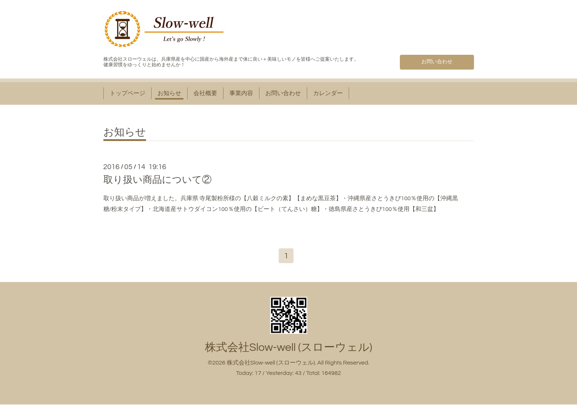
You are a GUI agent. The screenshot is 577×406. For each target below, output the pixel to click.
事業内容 (241, 93)
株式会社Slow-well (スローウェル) (288, 348)
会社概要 (205, 93)
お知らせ (169, 93)
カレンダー (328, 93)
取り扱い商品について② (157, 180)
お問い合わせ (437, 61)
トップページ (127, 93)
